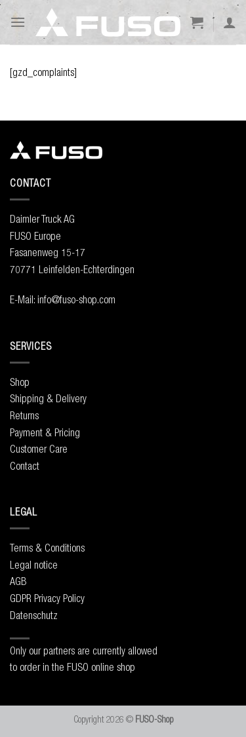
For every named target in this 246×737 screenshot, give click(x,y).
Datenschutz (34, 615)
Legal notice (34, 565)
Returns (24, 415)
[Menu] (18, 22)
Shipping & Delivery (48, 398)
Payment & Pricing (45, 432)
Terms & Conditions (47, 548)
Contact (24, 466)
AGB (18, 581)
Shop (20, 382)
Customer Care (39, 449)
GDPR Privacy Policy (47, 598)
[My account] (229, 22)
